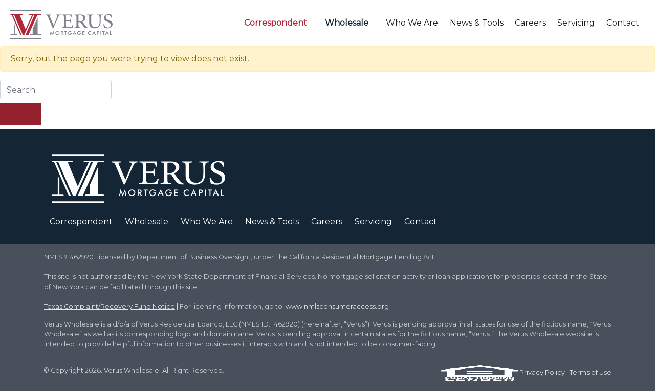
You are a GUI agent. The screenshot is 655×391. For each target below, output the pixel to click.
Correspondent (275, 23)
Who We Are (412, 23)
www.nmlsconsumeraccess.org (337, 306)
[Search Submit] (20, 114)
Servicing (576, 23)
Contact (622, 23)
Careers (530, 23)
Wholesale (346, 23)
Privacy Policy (542, 372)
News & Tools (477, 23)
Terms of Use (591, 372)
